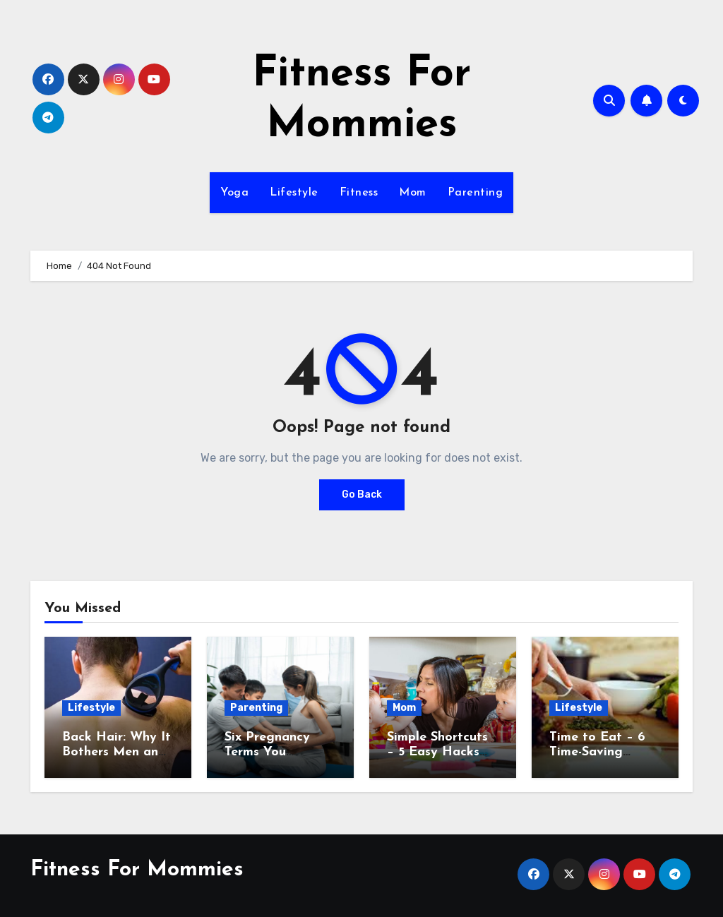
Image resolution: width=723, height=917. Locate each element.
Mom (412, 192)
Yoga (234, 192)
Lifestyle (294, 192)
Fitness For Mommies (137, 870)
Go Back (362, 495)
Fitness (359, 192)
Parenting (475, 192)
